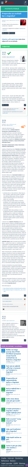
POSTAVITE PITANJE (12, 9)
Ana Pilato (3, 21)
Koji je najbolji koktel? (7, 301)
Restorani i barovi (15, 20)
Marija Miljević (12, 362)
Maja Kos (7, 452)
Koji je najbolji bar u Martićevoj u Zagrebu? (13, 390)
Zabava (13, 108)
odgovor (7, 56)
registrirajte (14, 39)
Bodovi (12, 461)
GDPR (15, 463)
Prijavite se (5, 39)
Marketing (19, 458)
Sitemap (22, 463)
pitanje (7, 20)
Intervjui (11, 458)
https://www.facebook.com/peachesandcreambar (14, 288)
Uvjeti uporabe (6, 463)
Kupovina (18, 441)
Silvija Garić (13, 320)
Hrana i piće (18, 402)
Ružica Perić (13, 56)
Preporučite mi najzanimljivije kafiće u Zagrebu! (12, 380)
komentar (7, 304)
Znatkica (7, 395)
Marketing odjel (13, 124)
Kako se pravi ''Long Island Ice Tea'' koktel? (13, 421)
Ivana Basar (8, 434)
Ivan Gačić (8, 375)
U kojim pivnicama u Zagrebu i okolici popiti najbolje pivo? (13, 411)
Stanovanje (18, 373)
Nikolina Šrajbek (12, 415)
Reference (5, 461)
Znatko (11, 125)
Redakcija (13, 109)
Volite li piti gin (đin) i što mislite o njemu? (13, 448)
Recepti (17, 424)
